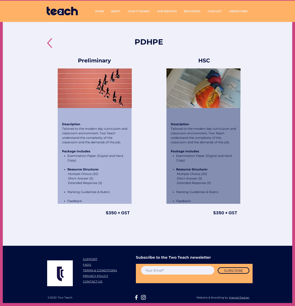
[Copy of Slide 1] (95, 101)
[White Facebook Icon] (136, 297)
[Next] (125, 88)
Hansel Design (239, 297)
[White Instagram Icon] (143, 297)
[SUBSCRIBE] (233, 270)
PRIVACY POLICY (95, 276)
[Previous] (64, 88)
